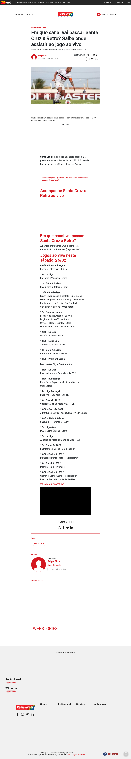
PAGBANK (41, 2)
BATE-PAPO (118, 2)
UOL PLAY (58, 2)
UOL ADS (66, 2)
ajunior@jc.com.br (54, 565)
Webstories (45, 628)
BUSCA (107, 2)
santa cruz (39, 543)
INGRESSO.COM (21, 2)
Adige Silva (42, 56)
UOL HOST (32, 2)
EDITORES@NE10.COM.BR (76, 755)
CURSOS (49, 2)
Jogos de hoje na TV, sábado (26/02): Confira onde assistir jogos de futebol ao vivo (65, 178)
